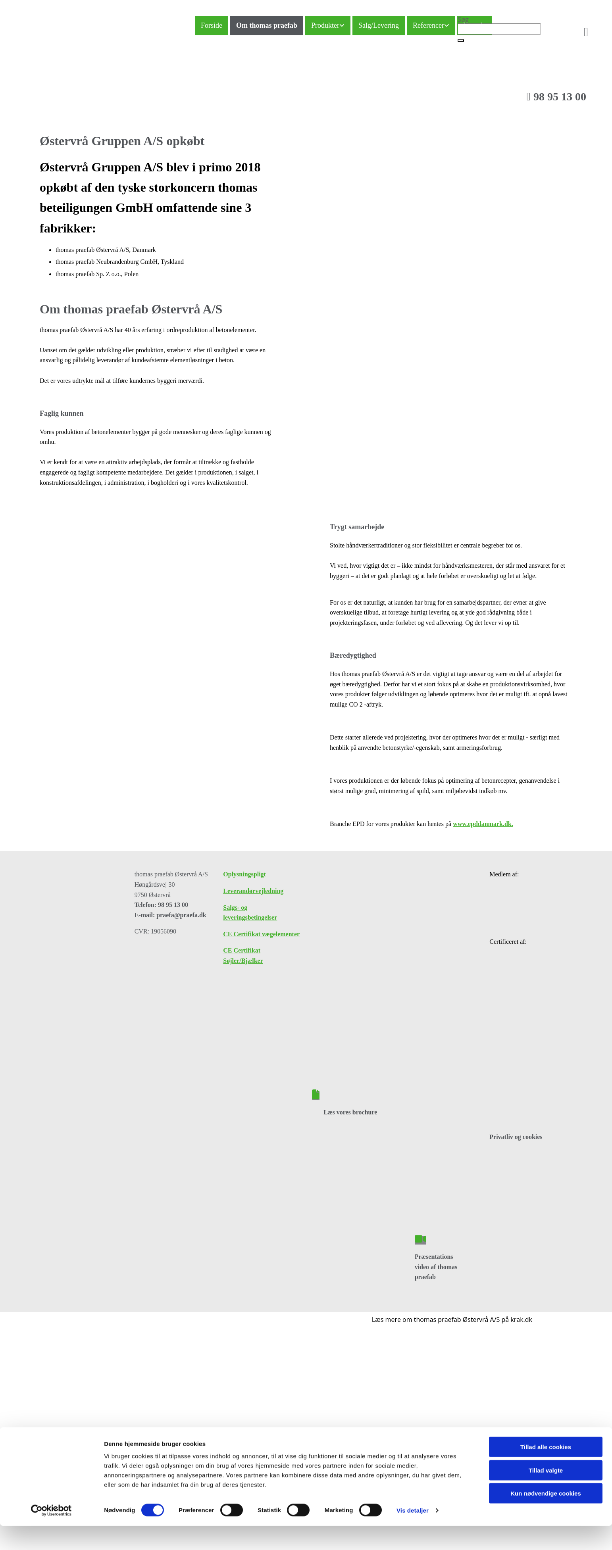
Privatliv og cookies (515, 1136)
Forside (211, 25)
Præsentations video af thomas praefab (436, 1266)
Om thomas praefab (266, 25)
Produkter (325, 25)
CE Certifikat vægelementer (261, 934)
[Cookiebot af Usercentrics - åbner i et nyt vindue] (51, 1365)
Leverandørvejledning (253, 890)
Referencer (428, 25)
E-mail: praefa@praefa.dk (170, 915)
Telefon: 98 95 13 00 (161, 904)
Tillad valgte (546, 1325)
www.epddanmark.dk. (483, 823)
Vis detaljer (412, 1365)
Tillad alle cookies (545, 1301)
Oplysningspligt (244, 874)
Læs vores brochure (350, 1112)
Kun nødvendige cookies (545, 1348)
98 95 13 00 (556, 96)
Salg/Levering (378, 25)
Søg (463, 19)
